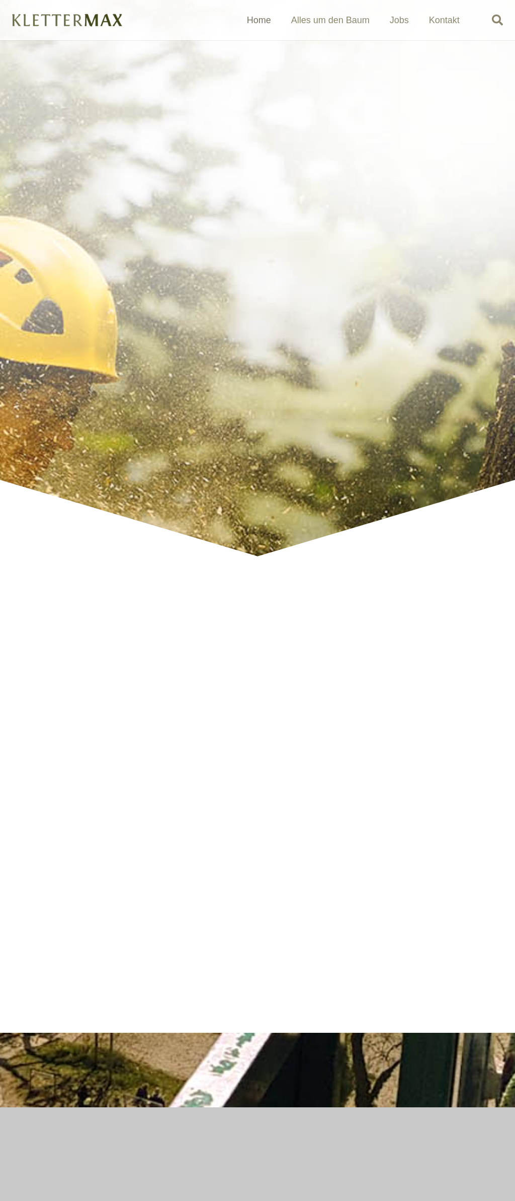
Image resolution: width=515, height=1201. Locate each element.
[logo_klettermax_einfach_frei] (66, 20)
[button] (497, 20)
